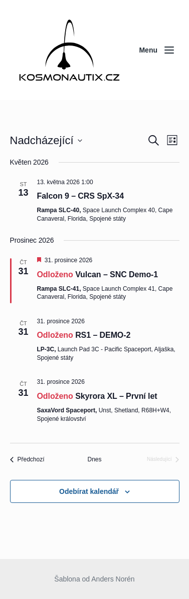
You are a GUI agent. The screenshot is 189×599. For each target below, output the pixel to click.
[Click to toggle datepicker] (46, 140)
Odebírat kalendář (89, 491)
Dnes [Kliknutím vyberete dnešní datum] (94, 459)
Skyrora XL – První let (116, 396)
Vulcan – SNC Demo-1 (116, 274)
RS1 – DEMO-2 (102, 335)
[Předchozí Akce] (27, 459)
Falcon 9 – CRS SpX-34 (80, 196)
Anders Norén (112, 579)
